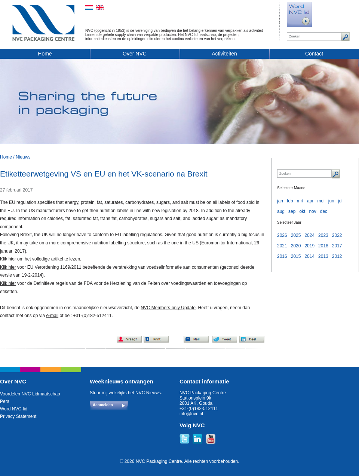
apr (310, 201)
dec (323, 211)
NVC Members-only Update (168, 307)
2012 (337, 256)
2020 (296, 245)
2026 (282, 235)
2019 (309, 245)
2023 (323, 235)
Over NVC (135, 54)
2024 (309, 235)
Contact (314, 54)
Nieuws (23, 157)
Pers (4, 401)
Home (45, 54)
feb (290, 201)
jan (280, 201)
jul (340, 201)
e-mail (52, 315)
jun (331, 201)
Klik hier (8, 259)
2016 (282, 256)
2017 (337, 245)
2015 (296, 256)
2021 (282, 245)
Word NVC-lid (13, 409)
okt (302, 211)
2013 (323, 256)
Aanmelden (103, 405)
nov (312, 211)
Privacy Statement (18, 416)
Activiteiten (224, 54)
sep (291, 211)
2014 (309, 256)
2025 (296, 235)
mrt (300, 201)
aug (281, 211)
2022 (337, 235)
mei (320, 201)
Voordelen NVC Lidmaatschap (30, 394)
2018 (323, 245)
